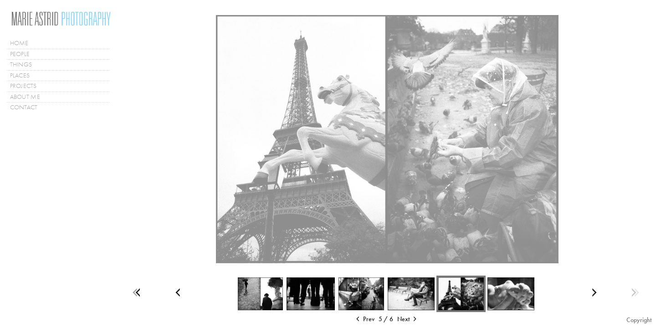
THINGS (21, 64)
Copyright (638, 320)
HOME (19, 43)
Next (407, 319)
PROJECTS (27, 86)
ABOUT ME (25, 96)
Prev (364, 319)
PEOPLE (20, 54)
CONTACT (24, 107)
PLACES (24, 75)
